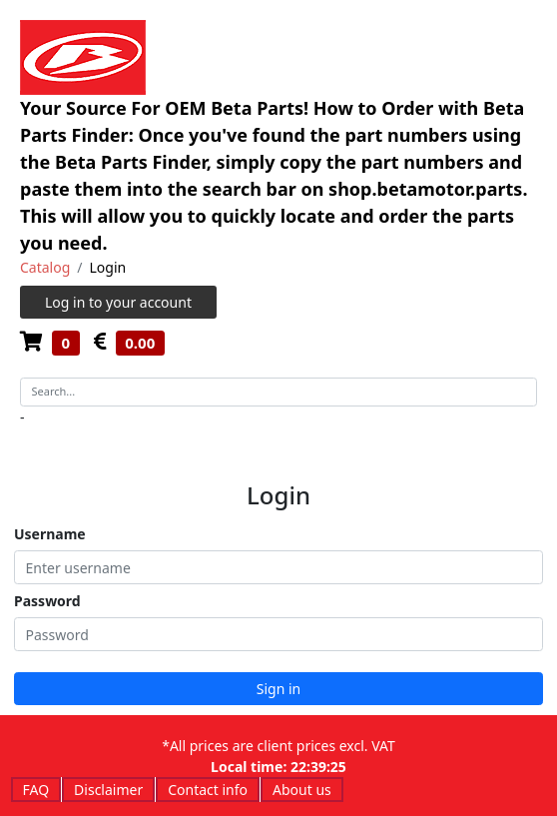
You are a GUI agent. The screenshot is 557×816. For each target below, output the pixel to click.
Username (50, 533)
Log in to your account (118, 302)
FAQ (36, 789)
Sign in (278, 688)
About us (302, 789)
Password (47, 600)
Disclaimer (108, 789)
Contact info (208, 789)
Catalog (45, 267)
